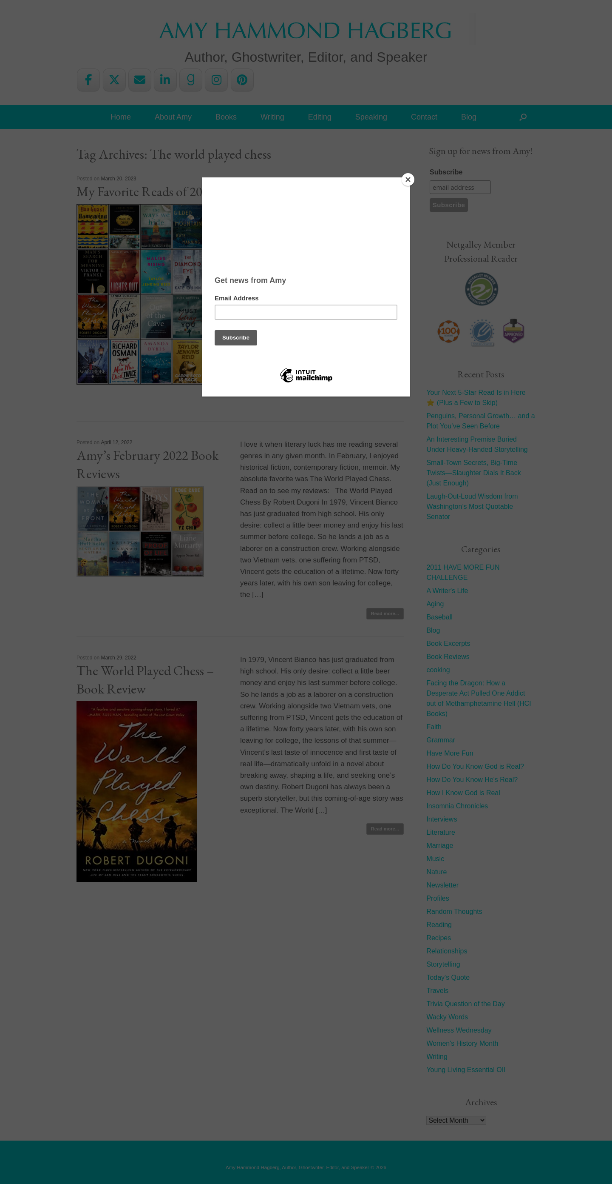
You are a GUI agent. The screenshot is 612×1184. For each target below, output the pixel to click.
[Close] (408, 179)
